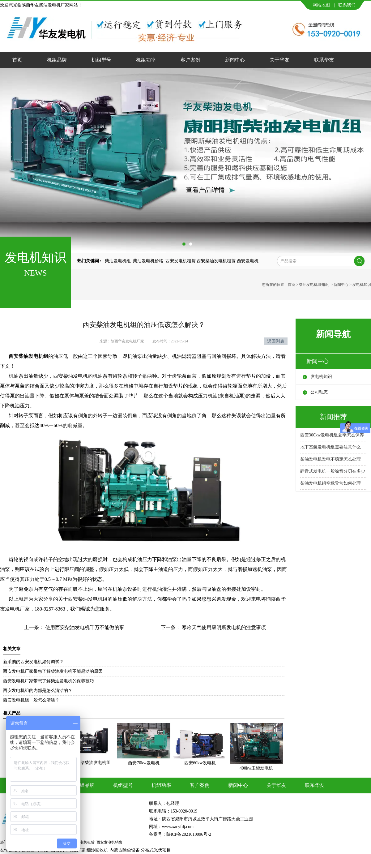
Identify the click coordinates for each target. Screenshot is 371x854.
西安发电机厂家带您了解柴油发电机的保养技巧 (48, 681)
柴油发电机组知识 (314, 284)
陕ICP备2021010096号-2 (188, 834)
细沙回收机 (97, 850)
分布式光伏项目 (156, 850)
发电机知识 (321, 376)
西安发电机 (247, 261)
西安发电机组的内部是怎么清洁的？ (37, 690)
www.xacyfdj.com (178, 826)
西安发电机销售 (109, 842)
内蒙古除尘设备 (124, 850)
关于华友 (279, 59)
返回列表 (275, 341)
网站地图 (321, 5)
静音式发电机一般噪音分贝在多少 (332, 471)
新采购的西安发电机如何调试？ (33, 661)
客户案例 (190, 59)
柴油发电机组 (118, 261)
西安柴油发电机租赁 (216, 261)
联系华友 (324, 59)
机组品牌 (57, 59)
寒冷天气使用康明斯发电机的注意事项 (223, 627)
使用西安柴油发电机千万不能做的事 (84, 627)
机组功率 (146, 59)
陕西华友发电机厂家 (127, 341)
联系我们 (347, 5)
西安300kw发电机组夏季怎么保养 (332, 435)
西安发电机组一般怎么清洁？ (31, 700)
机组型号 (101, 59)
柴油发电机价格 (148, 261)
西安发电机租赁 (180, 261)
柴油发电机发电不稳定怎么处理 (330, 459)
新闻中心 (235, 59)
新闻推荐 (333, 417)
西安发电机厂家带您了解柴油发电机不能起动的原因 (53, 671)
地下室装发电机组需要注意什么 (330, 447)
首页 (17, 59)
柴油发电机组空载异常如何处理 (330, 483)
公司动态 (319, 392)
